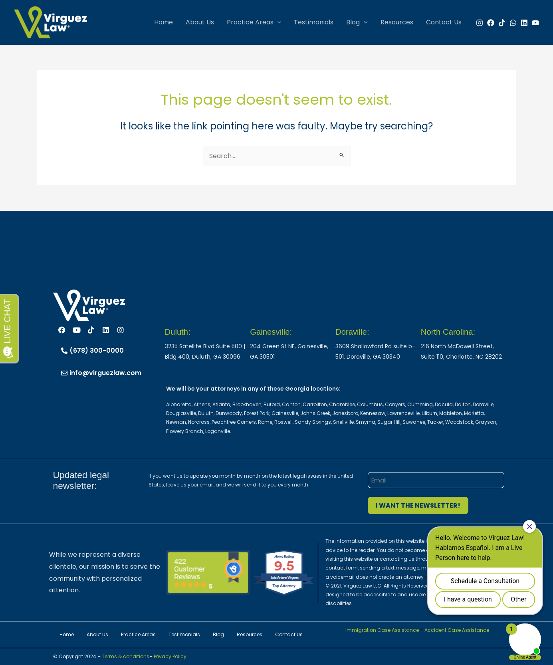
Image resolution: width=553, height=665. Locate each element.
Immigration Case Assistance (382, 630)
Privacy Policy (170, 656)
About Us (200, 22)
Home (163, 22)
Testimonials (313, 22)
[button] (277, 22)
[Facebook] (490, 22)
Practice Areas (254, 22)
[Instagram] (479, 22)
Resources (397, 22)
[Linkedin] (524, 22)
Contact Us (444, 22)
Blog (357, 22)
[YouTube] (535, 22)
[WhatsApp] (513, 22)
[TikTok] (501, 22)
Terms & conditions (125, 656)
